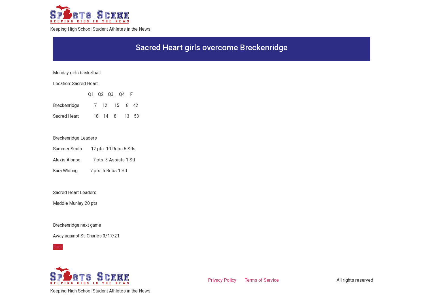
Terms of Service (262, 280)
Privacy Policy (222, 280)
